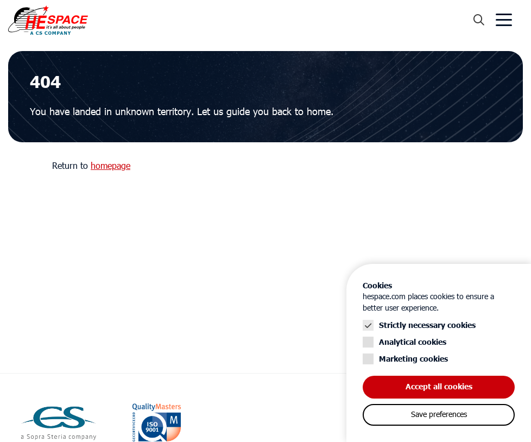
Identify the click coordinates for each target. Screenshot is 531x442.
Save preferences (439, 414)
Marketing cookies (413, 359)
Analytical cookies (412, 342)
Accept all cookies (439, 387)
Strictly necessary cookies (427, 325)
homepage (110, 166)
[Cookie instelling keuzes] (439, 353)
